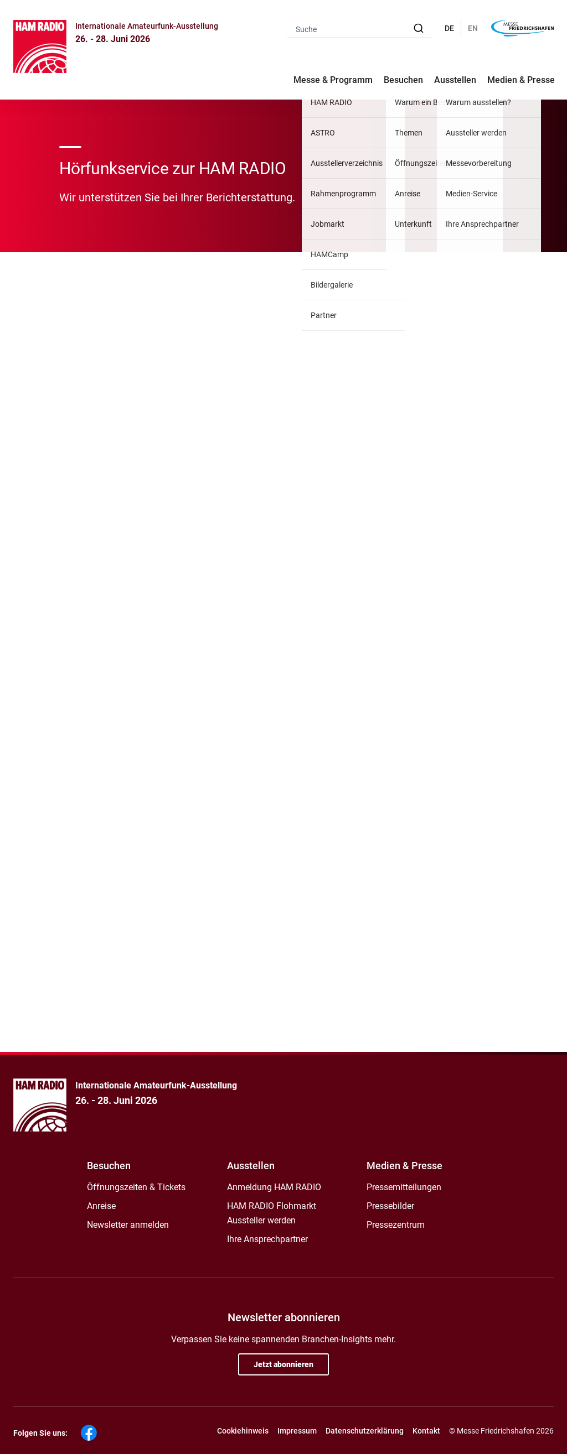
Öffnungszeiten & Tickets (136, 1187)
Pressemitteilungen (404, 1187)
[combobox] (359, 28)
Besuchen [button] (403, 80)
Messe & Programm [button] (333, 80)
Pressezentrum (396, 1225)
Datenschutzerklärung (365, 1430)
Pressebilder (390, 1206)
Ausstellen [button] (455, 80)
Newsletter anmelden (128, 1225)
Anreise (101, 1206)
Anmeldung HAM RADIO (274, 1187)
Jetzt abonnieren (283, 1364)
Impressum (297, 1430)
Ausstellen (251, 1165)
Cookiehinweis (243, 1430)
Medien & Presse (521, 80)
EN (473, 28)
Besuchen (109, 1165)
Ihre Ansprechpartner (267, 1239)
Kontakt (426, 1430)
